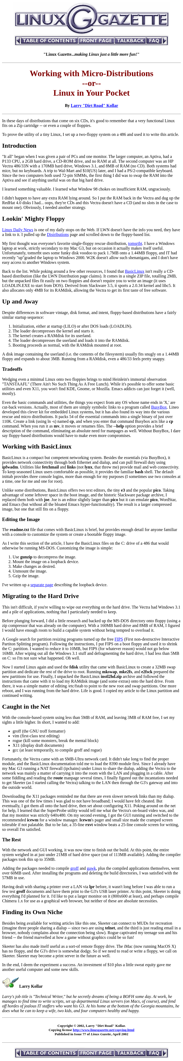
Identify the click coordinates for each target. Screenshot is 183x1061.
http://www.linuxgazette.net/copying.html (103, 1030)
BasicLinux (134, 271)
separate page (41, 585)
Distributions (58, 234)
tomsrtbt (135, 243)
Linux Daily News (17, 230)
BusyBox (159, 407)
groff (74, 868)
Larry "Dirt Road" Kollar (94, 105)
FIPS (119, 639)
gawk (91, 868)
